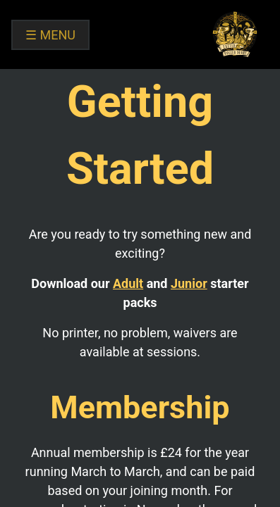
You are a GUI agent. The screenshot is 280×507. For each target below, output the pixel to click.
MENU (50, 34)
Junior (189, 283)
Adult (128, 283)
